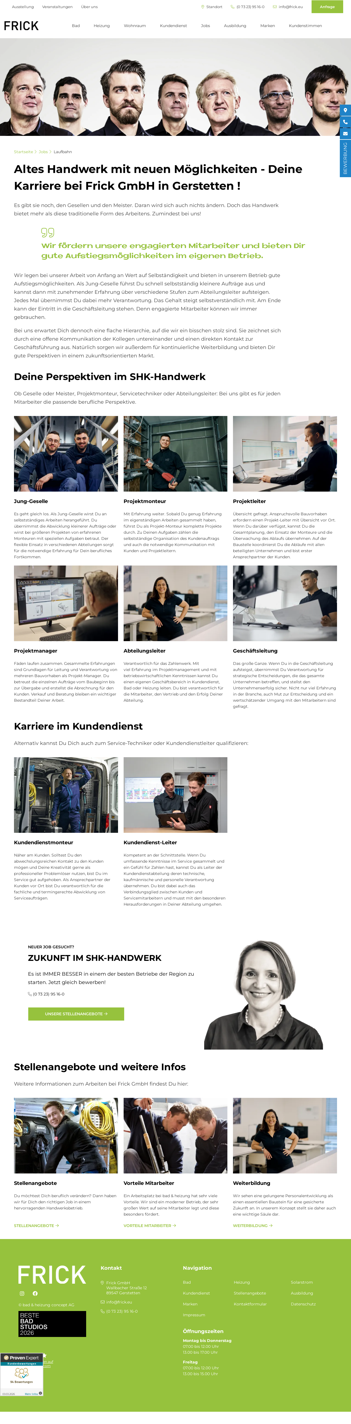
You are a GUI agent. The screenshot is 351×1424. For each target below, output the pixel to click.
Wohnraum (135, 25)
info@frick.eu (288, 7)
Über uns (89, 6)
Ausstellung (23, 6)
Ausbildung (235, 25)
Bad (76, 25)
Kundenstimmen (305, 25)
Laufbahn (63, 151)
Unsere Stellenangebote (74, 1013)
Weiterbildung (251, 1183)
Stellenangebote (35, 1183)
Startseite (23, 151)
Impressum (194, 1314)
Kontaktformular (250, 1304)
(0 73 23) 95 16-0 (248, 7)
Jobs (205, 25)
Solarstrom (302, 1282)
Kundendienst (173, 25)
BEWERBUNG (345, 158)
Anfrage (327, 6)
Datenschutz (303, 1304)
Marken (267, 25)
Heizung (102, 25)
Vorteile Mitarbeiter (149, 1183)
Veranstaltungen (57, 6)
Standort (211, 7)
